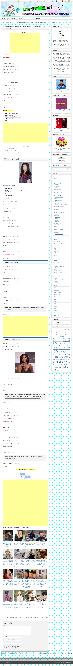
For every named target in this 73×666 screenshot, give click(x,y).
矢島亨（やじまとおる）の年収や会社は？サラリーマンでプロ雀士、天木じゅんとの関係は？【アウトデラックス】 (41, 604)
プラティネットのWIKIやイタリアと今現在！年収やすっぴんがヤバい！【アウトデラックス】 (30, 562)
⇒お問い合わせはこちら (61, 71)
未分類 (55, 310)
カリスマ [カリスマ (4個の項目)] (62, 338)
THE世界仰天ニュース (59, 266)
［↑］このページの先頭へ (6, 664)
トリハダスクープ (58, 269)
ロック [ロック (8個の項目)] (55, 352)
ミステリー (56, 264)
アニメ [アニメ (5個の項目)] (54, 336)
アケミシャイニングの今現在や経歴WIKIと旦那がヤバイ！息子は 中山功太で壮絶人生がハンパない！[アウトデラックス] (19, 583)
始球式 (55, 306)
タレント (55, 257)
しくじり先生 (57, 187)
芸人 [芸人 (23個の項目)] (62, 364)
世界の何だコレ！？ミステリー (61, 272)
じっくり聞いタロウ (59, 190)
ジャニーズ (56, 245)
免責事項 (38, 18)
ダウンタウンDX (58, 198)
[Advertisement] (25, 43)
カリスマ (55, 239)
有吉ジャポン (57, 218)
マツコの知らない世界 (59, 206)
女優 (55, 303)
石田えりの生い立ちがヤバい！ (11, 150)
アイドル (55, 176)
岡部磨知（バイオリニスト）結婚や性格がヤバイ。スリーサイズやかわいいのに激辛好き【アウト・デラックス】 (30, 604)
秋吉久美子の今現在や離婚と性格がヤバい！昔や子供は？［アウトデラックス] (19, 544)
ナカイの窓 (57, 203)
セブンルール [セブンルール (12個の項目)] (59, 343)
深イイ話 (57, 224)
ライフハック (56, 290)
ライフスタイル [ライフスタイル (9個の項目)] (62, 351)
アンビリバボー (58, 267)
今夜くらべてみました (59, 212)
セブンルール (56, 255)
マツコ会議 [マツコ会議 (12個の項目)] (55, 349)
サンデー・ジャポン (59, 197)
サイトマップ (30, 18)
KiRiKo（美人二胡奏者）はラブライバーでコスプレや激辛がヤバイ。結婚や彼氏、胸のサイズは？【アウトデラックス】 (8, 604)
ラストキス (57, 209)
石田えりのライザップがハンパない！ (12, 152)
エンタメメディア (57, 183)
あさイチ (57, 184)
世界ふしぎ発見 (57, 296)
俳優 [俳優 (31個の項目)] (68, 354)
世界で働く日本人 (57, 292)
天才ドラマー (57, 282)
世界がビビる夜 (58, 270)
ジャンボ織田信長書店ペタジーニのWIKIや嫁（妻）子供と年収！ (41, 543)
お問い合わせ (12, 18)
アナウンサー (56, 178)
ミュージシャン (57, 276)
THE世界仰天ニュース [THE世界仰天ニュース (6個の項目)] (57, 329)
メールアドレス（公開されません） (11, 640)
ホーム (4, 18)
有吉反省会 (57, 221)
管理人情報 (21, 18)
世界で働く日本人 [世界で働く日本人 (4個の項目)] (60, 352)
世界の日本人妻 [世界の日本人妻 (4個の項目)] (66, 352)
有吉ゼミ (57, 220)
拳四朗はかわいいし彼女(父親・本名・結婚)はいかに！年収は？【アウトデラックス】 (8, 544)
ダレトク (57, 201)
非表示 (27, 146)
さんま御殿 (57, 186)
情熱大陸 (57, 215)
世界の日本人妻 (57, 294)
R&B (56, 278)
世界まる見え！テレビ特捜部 (60, 273)
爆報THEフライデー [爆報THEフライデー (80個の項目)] (61, 362)
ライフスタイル (57, 287)
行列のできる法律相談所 (59, 231)
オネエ (55, 236)
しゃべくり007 (58, 189)
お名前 (5, 637)
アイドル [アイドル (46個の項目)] (61, 332)
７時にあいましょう (59, 234)
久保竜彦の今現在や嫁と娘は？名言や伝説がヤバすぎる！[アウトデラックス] (30, 544)
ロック (56, 281)
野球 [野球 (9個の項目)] (58, 370)
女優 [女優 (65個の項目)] (54, 357)
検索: (54, 169)
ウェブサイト (7, 643)
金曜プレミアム (58, 232)
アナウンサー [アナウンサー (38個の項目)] (64, 334)
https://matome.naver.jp (10, 185)
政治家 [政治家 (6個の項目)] (63, 357)
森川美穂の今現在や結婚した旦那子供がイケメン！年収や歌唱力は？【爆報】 (55, 655)
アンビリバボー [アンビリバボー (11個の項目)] (59, 336)
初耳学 (56, 214)
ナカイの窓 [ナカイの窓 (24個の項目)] (57, 345)
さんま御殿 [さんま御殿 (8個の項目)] (63, 329)
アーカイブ (55, 322)
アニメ (55, 180)
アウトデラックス (44, 615)
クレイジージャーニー (58, 243)
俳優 (55, 299)
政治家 (55, 308)
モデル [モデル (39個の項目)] (56, 351)
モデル (55, 285)
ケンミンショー (58, 195)
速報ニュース (56, 315)
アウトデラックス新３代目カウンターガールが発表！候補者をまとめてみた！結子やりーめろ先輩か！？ (19, 563)
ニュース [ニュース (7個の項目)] (62, 345)
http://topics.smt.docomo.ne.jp (11, 375)
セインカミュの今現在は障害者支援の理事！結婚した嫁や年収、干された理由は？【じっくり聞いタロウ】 (8, 563)
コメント (6, 625)
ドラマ (55, 260)
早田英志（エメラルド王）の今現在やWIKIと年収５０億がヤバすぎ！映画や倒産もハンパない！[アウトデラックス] (41, 563)
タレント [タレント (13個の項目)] (65, 343)
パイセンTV (56, 262)
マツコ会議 (57, 207)
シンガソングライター (59, 279)
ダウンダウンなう (58, 200)
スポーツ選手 (56, 248)
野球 (56, 252)
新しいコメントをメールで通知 (12, 648)
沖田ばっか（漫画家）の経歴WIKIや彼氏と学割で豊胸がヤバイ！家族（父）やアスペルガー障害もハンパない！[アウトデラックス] (19, 605)
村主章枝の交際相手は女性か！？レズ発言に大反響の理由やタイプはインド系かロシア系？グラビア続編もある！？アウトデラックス (30, 584)
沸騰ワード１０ (58, 223)
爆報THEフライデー (59, 227)
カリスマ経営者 (57, 241)
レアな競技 (57, 251)
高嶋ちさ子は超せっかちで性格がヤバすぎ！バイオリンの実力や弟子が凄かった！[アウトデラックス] (8, 583)
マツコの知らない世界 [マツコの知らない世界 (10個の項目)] (65, 347)
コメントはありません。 (35, 617)
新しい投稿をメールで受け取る (12, 649)
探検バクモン (57, 217)
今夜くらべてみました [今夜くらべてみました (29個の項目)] (60, 354)
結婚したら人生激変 (59, 229)
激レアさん (57, 226)
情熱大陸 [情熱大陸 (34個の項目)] (59, 357)
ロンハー (57, 210)
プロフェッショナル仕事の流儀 (61, 204)
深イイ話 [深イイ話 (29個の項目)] (66, 359)
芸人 (55, 312)
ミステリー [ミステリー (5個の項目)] (61, 349)
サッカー (57, 249)
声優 (55, 301)
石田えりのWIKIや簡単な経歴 (10, 148)
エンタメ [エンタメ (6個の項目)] (64, 336)
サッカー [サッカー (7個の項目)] (57, 341)
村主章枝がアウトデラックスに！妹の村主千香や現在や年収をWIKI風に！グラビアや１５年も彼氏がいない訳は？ (41, 583)
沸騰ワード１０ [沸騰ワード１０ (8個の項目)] (59, 359)
